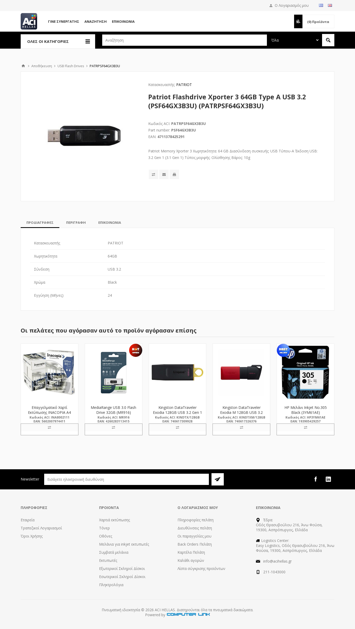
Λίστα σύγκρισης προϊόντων (201, 568)
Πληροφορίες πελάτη (196, 519)
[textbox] (184, 40)
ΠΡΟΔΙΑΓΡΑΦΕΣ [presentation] (40, 222)
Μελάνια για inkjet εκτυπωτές (124, 544)
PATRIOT (184, 84)
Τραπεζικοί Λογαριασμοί (41, 527)
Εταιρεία (28, 519)
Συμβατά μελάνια (113, 552)
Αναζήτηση (95, 21)
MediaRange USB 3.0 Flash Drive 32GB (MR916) (113, 410)
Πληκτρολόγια (111, 584)
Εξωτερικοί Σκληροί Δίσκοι (122, 568)
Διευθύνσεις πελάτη (195, 527)
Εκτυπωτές (108, 560)
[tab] (40, 222)
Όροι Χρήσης (32, 536)
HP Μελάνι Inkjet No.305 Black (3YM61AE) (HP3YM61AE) (305, 412)
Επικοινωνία (123, 21)
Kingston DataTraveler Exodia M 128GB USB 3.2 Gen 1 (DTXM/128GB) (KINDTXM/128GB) (241, 415)
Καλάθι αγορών (191, 560)
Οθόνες (105, 536)
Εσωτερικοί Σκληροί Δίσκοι (122, 576)
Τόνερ (104, 527)
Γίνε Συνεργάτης (63, 21)
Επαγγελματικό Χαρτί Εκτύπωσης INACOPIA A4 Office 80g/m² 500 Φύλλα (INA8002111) (49, 415)
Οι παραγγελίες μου (194, 536)
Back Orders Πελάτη (195, 544)
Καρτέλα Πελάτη (191, 552)
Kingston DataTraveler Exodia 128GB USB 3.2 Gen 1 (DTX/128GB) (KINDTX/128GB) (177, 415)
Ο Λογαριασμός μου (292, 5)
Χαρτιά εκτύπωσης (114, 519)
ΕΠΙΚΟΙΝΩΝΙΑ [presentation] (109, 222)
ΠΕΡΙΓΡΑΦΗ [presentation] (76, 222)
